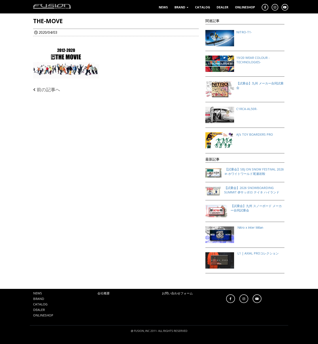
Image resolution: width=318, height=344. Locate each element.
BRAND (181, 7)
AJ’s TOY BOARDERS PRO (254, 134)
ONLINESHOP (245, 7)
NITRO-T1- (244, 32)
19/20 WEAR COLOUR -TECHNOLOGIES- (253, 60)
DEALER (222, 7)
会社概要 (103, 293)
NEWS (163, 7)
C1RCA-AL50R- (246, 109)
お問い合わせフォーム (177, 293)
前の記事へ (46, 89)
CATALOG (202, 7)
